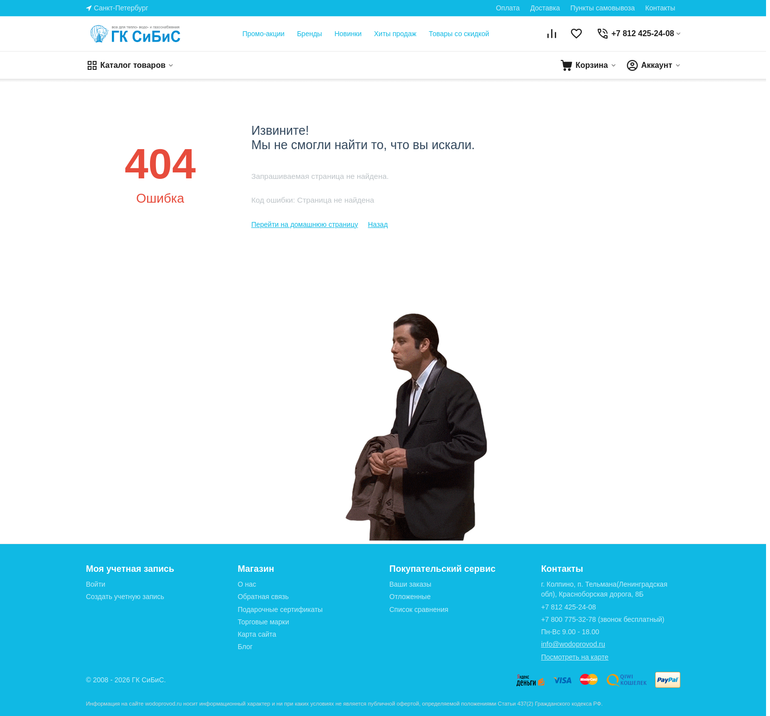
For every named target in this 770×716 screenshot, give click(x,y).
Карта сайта (257, 634)
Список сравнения (418, 609)
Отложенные (409, 597)
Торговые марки (263, 622)
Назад (378, 224)
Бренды (309, 34)
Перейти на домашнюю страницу (304, 224)
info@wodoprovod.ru (573, 644)
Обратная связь (263, 597)
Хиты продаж (395, 34)
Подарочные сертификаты (280, 609)
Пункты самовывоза (602, 8)
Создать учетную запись (125, 597)
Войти (95, 584)
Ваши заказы (410, 584)
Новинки (347, 34)
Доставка (545, 8)
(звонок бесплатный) (603, 619)
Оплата (507, 8)
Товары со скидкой (459, 34)
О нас (247, 584)
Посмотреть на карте (575, 657)
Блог (245, 647)
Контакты (660, 8)
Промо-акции (263, 34)
